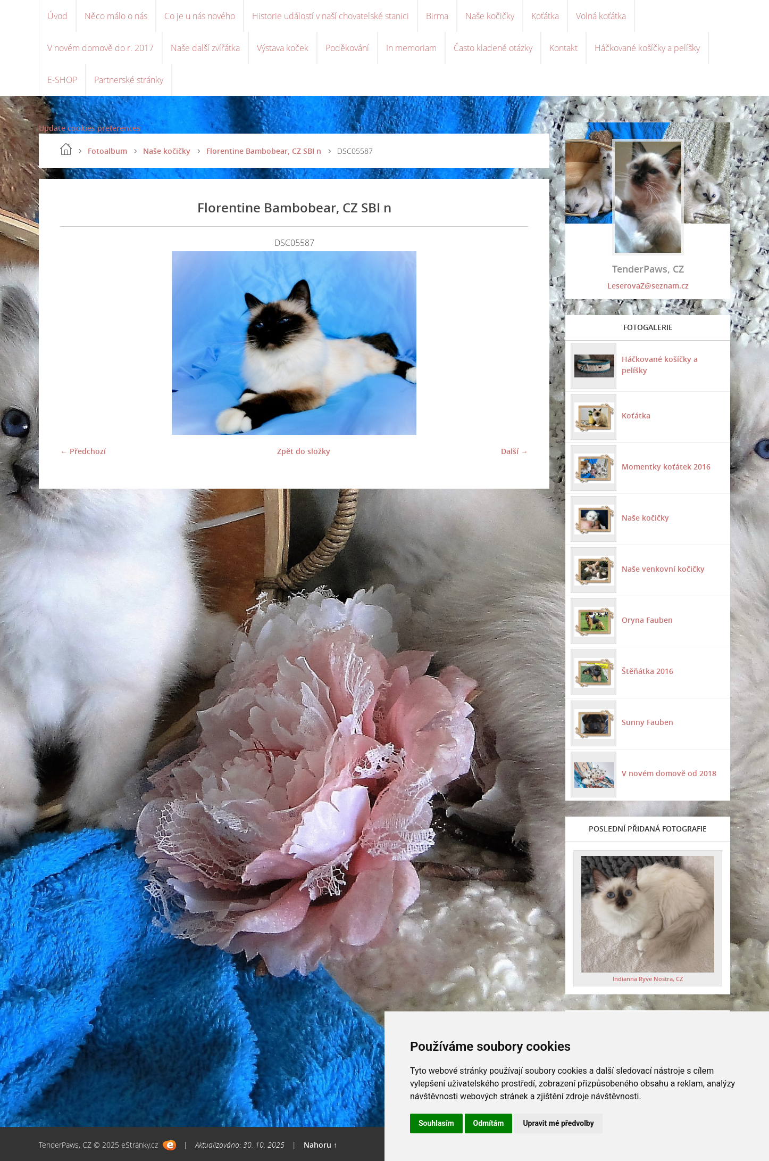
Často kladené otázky (493, 48)
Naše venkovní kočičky (663, 569)
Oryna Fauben (647, 620)
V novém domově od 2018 (669, 773)
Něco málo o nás (116, 16)
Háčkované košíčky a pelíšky (647, 48)
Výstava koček (282, 48)
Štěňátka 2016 (647, 671)
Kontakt (563, 48)
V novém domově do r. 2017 (100, 48)
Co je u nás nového (199, 16)
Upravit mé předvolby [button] (558, 1123)
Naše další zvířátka (205, 48)
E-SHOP (62, 80)
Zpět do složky (303, 451)
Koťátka (545, 16)
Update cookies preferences (89, 128)
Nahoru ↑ (320, 1145)
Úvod (57, 16)
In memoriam (411, 48)
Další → (514, 451)
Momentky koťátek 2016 (666, 467)
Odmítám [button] (488, 1123)
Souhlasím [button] (436, 1123)
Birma (437, 16)
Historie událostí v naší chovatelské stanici (330, 16)
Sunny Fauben (647, 722)
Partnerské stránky (128, 80)
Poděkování (347, 48)
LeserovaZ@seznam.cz (648, 286)
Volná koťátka (601, 16)
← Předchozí (83, 451)
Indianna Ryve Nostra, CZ (648, 979)
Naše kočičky (489, 16)
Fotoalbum (107, 151)
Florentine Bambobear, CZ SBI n (263, 151)
